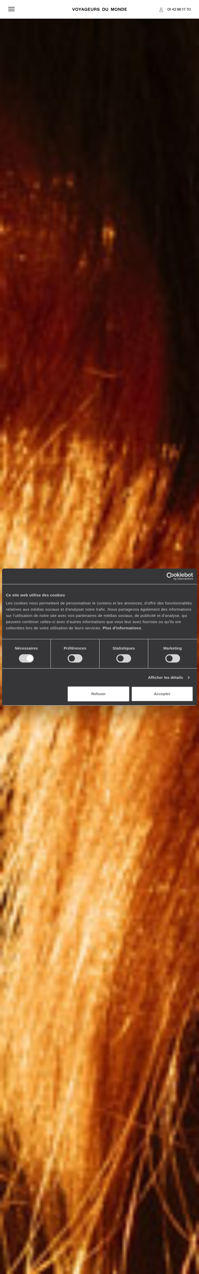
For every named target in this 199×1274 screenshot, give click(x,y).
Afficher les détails (165, 677)
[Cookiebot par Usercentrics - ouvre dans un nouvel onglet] (170, 576)
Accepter (162, 694)
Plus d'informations (122, 628)
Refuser (98, 694)
